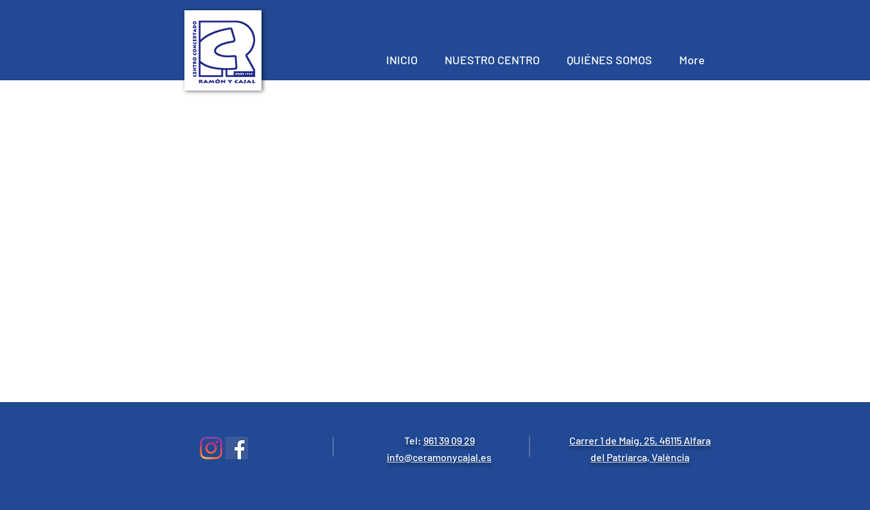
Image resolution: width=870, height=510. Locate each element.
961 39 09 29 (449, 440)
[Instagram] (211, 448)
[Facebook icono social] (237, 448)
